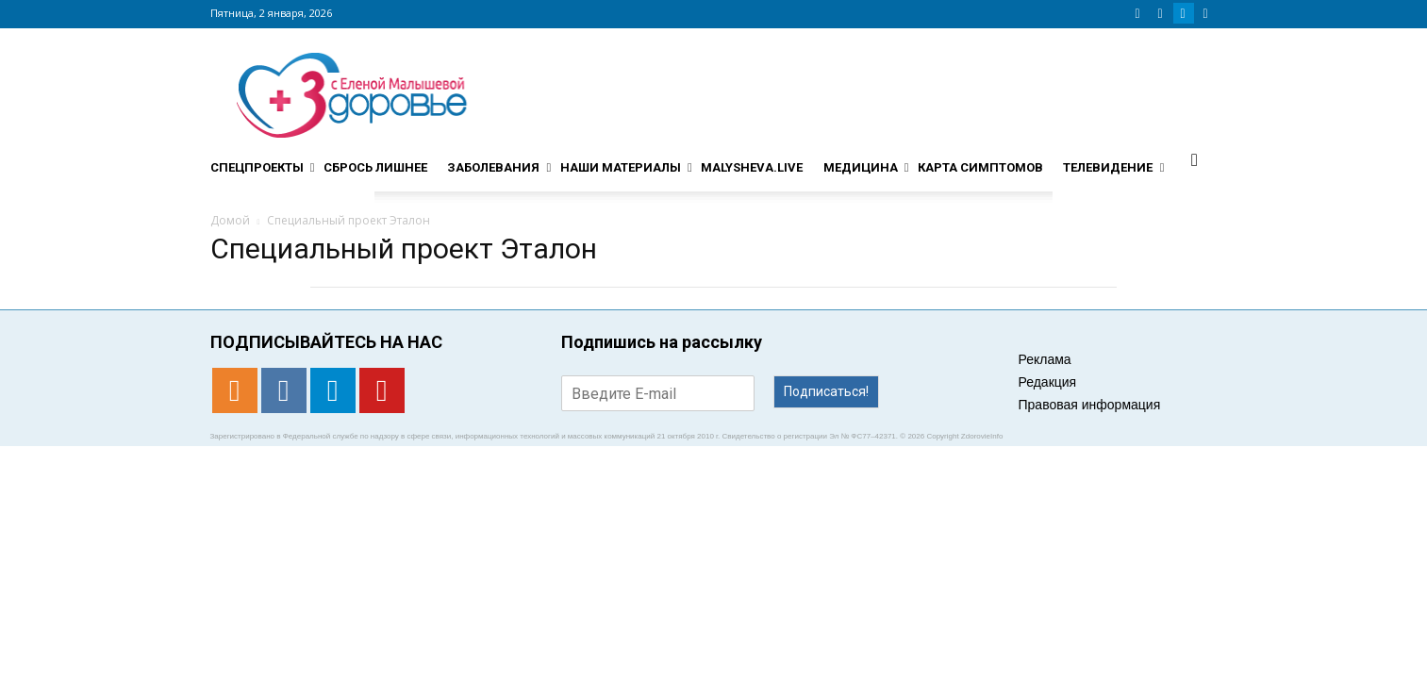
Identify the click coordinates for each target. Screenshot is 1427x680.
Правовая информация (1090, 404)
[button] (1195, 159)
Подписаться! (826, 391)
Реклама (1045, 359)
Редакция (1048, 382)
